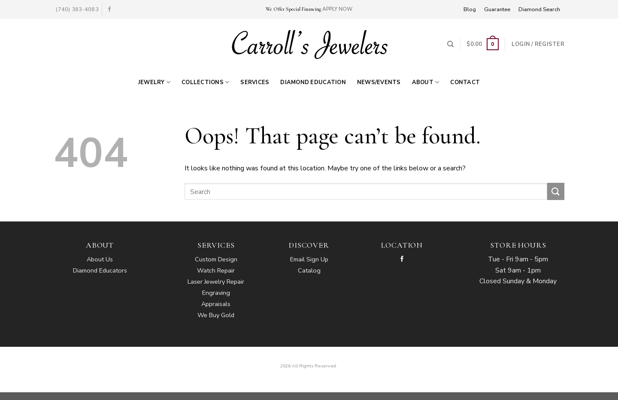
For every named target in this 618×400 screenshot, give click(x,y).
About (425, 82)
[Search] (450, 44)
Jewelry (154, 82)
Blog (470, 9)
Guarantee (497, 9)
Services (254, 82)
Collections (205, 82)
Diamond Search (539, 9)
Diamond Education (312, 82)
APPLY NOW (337, 9)
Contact (465, 82)
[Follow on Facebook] (109, 9)
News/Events (379, 82)
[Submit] (555, 191)
